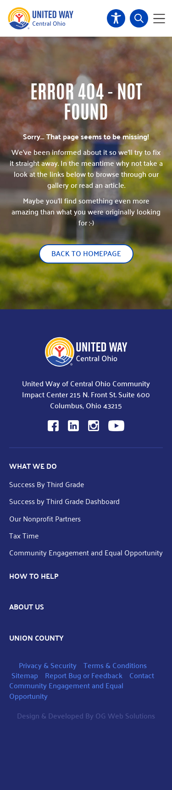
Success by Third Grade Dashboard (64, 501)
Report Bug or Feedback (83, 675)
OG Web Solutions (125, 715)
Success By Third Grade (46, 484)
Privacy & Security (48, 665)
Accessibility (116, 18)
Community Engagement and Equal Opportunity (86, 552)
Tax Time (24, 535)
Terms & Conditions (115, 665)
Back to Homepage (86, 253)
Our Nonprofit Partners (45, 518)
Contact (141, 675)
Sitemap (24, 675)
